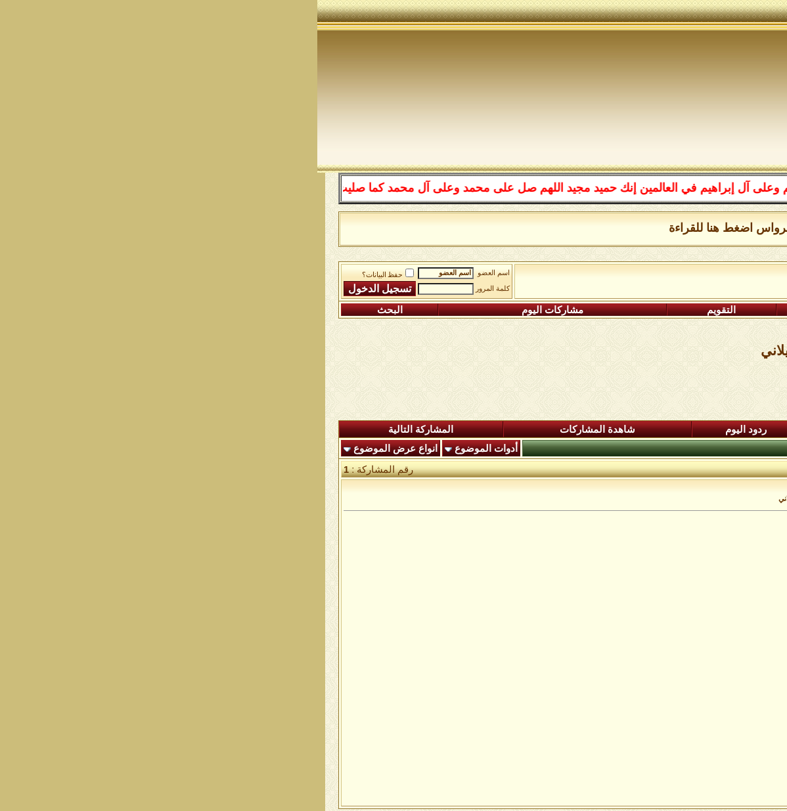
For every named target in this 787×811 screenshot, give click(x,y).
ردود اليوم (428, 429)
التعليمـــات (545, 310)
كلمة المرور (175, 288)
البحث (72, 310)
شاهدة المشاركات (280, 429)
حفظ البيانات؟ (71, 274)
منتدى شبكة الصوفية (706, 276)
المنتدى (722, 429)
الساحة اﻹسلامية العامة (604, 276)
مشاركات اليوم (235, 310)
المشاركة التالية (103, 429)
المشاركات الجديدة (581, 429)
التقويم (404, 310)
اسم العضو (176, 272)
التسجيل (698, 310)
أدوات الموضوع (168, 448)
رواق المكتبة (520, 276)
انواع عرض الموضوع (78, 448)
